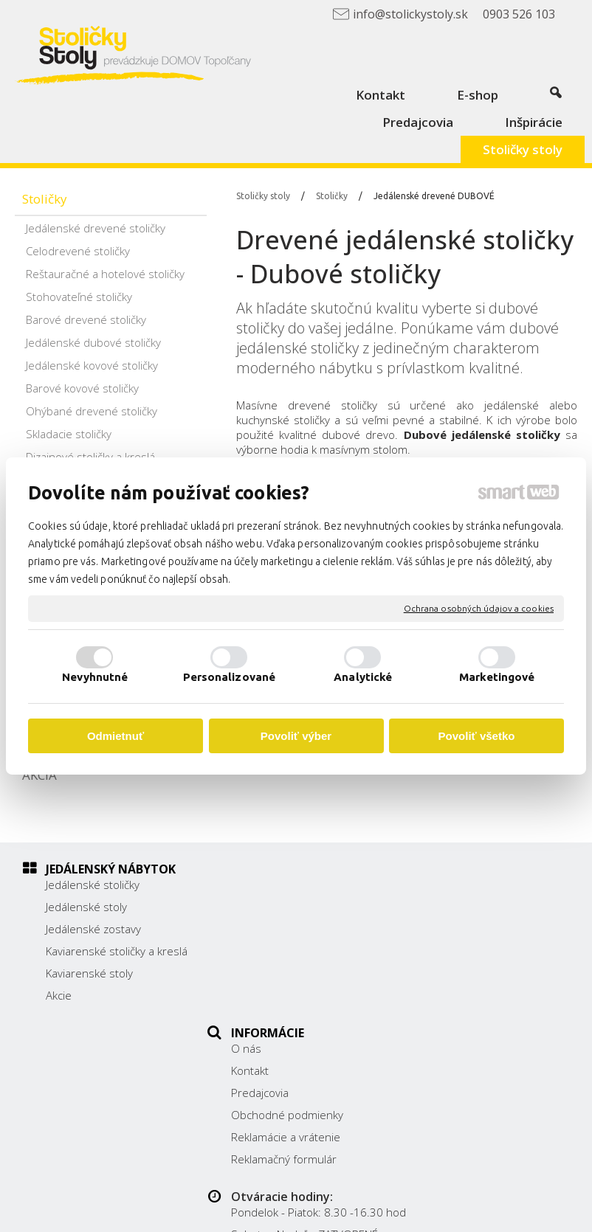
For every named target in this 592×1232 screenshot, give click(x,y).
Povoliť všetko (476, 736)
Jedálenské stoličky (93, 884)
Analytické (363, 677)
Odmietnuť (115, 736)
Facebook (451, 1002)
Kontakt (257, 906)
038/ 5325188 (463, 948)
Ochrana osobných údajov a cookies (479, 608)
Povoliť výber (296, 736)
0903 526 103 (463, 965)
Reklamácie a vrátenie (293, 973)
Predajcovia (267, 928)
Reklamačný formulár (291, 995)
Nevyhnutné (95, 677)
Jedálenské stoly (86, 906)
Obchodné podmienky (294, 951)
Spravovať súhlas (377, 1212)
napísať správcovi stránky (443, 1199)
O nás (253, 884)
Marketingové (496, 677)
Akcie (59, 995)
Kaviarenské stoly (89, 973)
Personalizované (229, 677)
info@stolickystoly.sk (479, 982)
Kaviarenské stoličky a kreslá (116, 951)
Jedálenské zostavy (93, 928)
